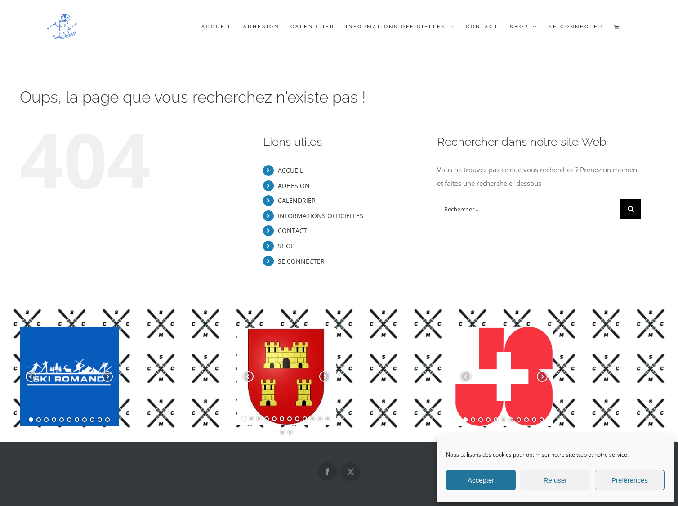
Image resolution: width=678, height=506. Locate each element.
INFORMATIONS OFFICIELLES (320, 215)
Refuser (555, 480)
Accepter (481, 480)
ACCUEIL (290, 170)
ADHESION (294, 185)
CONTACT (292, 230)
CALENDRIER (297, 200)
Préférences (629, 480)
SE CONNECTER (301, 261)
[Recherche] (630, 209)
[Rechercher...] (528, 209)
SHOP (286, 246)
